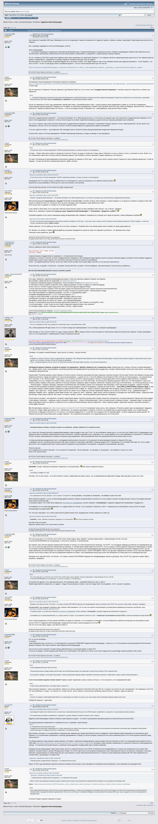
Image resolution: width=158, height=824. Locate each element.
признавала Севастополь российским (49, 743)
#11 (152, 419)
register (27, 11)
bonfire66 (8, 34)
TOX (38, 312)
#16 (152, 598)
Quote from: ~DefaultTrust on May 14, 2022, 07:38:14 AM (45, 758)
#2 (152, 78)
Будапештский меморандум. (51, 22)
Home (8, 17)
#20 (152, 769)
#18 (152, 661)
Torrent (30, 15)
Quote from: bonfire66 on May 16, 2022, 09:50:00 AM (44, 493)
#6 (152, 191)
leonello (7, 170)
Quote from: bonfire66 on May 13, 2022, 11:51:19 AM (44, 709)
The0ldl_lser (9, 317)
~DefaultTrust (43, 37)
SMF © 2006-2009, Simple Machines (86, 820)
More (35, 17)
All (15, 27)
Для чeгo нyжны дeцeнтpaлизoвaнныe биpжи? (95, 341)
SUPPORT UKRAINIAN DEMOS (63, 311)
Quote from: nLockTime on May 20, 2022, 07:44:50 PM (44, 773)
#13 (152, 489)
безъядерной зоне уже (90, 283)
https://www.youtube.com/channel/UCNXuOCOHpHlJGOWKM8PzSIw (48, 73)
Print (151, 27)
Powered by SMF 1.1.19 (68, 820)
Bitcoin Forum (8, 22)
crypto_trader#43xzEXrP (13, 274)
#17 (152, 635)
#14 (152, 535)
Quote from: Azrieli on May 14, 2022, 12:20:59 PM (43, 423)
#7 (152, 243)
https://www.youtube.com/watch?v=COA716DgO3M (69, 408)
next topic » (150, 25)
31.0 (26, 15)
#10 (152, 348)
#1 (152, 35)
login (21, 11)
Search (19, 17)
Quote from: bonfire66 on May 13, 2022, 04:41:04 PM (44, 175)
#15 (152, 571)
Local (16, 22)
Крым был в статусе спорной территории (78, 743)
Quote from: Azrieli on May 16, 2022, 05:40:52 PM (43, 516)
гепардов (54, 294)
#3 (152, 114)
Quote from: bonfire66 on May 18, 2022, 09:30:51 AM (44, 601)
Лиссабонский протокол (68, 281)
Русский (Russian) (25, 22)
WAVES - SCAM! (36, 314)
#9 (152, 318)
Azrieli (7, 77)
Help (14, 17)
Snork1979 (8, 191)
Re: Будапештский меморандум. (45, 77)
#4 (152, 144)
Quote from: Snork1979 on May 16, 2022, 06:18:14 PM (44, 609)
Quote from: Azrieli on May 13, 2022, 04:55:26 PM (43, 219)
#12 (152, 462)
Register (29, 17)
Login (24, 17)
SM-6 (73, 294)
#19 (152, 706)
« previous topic (140, 25)
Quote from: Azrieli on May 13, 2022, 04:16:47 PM (43, 322)
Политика (36, 22)
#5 (152, 171)
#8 (152, 275)
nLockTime (8, 705)
